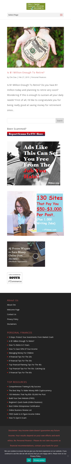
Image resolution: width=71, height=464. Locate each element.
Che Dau (13, 77)
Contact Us (12, 314)
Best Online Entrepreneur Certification (24, 406)
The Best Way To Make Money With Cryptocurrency (30, 390)
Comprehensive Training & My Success (25, 386)
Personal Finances (38, 77)
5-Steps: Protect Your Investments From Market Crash (31, 337)
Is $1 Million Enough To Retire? (26, 72)
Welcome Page (13, 309)
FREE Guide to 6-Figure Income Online (24, 414)
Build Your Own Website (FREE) (21, 398)
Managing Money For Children (21, 353)
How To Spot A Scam (17, 418)
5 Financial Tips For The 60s (20, 372)
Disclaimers (12, 324)
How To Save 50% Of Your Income (23, 349)
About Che (11, 305)
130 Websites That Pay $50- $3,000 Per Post (27, 394)
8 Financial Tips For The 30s (20, 360)
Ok (29, 460)
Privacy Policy (12, 319)
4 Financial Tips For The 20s (20, 357)
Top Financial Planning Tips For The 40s (25, 364)
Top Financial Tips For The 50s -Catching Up (27, 368)
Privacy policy (39, 460)
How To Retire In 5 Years (19, 345)
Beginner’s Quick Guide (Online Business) (25, 402)
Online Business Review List (20, 410)
